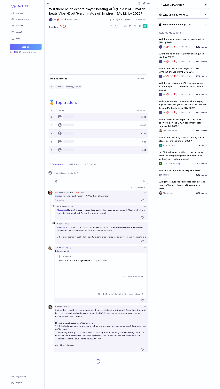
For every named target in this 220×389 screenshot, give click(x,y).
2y (70, 247)
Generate (140, 78)
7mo (81, 192)
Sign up (26, 46)
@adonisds (62, 210)
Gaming (59, 86)
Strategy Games (73, 86)
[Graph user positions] (115, 26)
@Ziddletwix (62, 227)
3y (68, 306)
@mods (58, 196)
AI (51, 86)
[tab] (56, 164)
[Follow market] (139, 3)
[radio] (121, 26)
